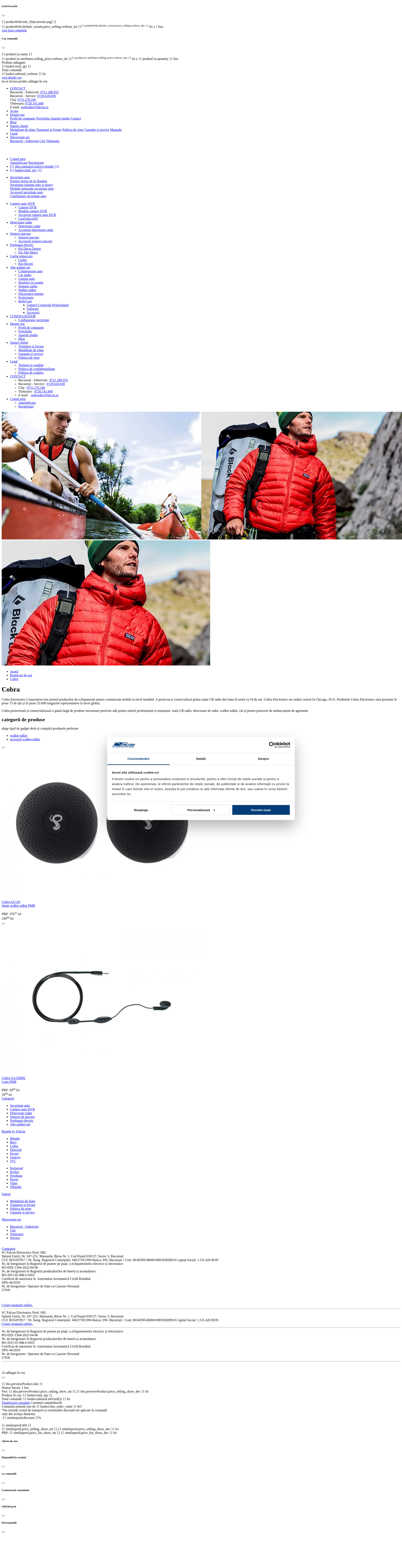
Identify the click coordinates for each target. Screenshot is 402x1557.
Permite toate (261, 810)
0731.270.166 (27, 99)
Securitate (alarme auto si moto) (31, 185)
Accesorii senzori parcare (35, 241)
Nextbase (16, 1175)
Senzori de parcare (22, 1117)
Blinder (15, 1138)
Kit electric (25, 263)
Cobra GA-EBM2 (13, 1078)
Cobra (14, 1146)
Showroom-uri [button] (19, 137)
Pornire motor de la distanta (28, 181)
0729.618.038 (46, 96)
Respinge (141, 810)
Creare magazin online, (18, 1305)
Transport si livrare (49, 129)
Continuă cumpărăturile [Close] (46, 1402)
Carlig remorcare (21, 256)
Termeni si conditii (31, 365)
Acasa (14, 111)
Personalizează (201, 810)
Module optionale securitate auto (32, 188)
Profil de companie (22, 118)
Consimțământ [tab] (138, 758)
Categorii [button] (8, 1098)
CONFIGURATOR (23, 316)
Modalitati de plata (22, 129)
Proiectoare (26, 297)
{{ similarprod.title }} (16, 1425)
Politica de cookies (31, 372)
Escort (14, 1153)
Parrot (14, 1179)
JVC (13, 1161)
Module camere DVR (32, 211)
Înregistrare (36, 162)
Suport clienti (19, 342)
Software (33, 309)
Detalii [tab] (201, 758)
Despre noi (17, 324)
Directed (15, 1150)
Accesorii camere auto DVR (37, 215)
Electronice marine (31, 293)
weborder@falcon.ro (34, 107)
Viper (13, 1183)
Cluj (42, 141)
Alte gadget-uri (20, 267)
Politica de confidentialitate (36, 369)
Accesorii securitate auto (26, 192)
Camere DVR (27, 207)
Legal (14, 133)
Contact (76, 118)
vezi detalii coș (12, 77)
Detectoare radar (21, 222)
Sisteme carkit (27, 286)
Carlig (22, 260)
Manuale (116, 129)
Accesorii (33, 312)
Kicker (14, 1172)
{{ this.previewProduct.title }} (22, 1384)
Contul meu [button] (18, 159)
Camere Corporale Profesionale (48, 305)
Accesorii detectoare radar (35, 230)
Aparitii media (60, 118)
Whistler (15, 1187)
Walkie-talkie (27, 290)
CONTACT (17, 376)
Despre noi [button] (17, 114)
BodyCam (25, 301)
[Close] (3, 1450)
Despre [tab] (263, 758)
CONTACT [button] (17, 88)
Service (15, 1238)
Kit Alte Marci (28, 252)
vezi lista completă (14, 30)
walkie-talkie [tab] (19, 735)
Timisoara (52, 141)
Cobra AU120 (11, 902)
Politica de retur (73, 129)
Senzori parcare (20, 233)
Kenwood (16, 1168)
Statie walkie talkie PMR (18, 905)
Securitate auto (20, 177)
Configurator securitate (33, 320)
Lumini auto (26, 278)
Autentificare (19, 162)
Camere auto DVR (22, 203)
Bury (13, 1142)
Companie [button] (8, 1248)
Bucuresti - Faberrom (24, 141)
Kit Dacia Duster (29, 248)
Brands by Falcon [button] (13, 1131)
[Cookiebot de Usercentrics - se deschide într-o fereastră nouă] (272, 745)
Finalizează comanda (16, 1402)
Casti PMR (9, 1081)
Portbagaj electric (21, 245)
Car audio (24, 275)
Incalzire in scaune (30, 282)
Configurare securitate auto (28, 196)
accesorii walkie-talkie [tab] (25, 739)
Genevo (15, 1157)
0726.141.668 (34, 103)
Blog (13, 122)
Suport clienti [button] (19, 126)
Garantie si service (96, 129)
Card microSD (28, 218)
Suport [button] (6, 1194)
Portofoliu (43, 118)
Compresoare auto (30, 271)
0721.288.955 (49, 92)
